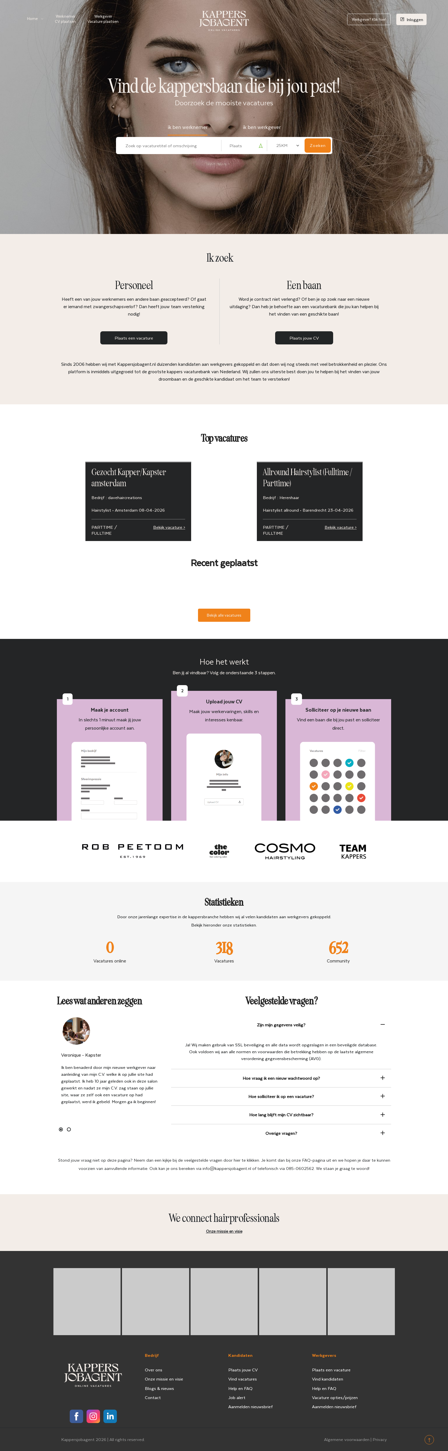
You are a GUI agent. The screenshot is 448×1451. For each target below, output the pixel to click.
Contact (153, 1397)
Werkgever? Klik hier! (369, 19)
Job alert (236, 1397)
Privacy (380, 1439)
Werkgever (103, 18)
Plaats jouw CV (304, 337)
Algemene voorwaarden (346, 1439)
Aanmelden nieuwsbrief (250, 1406)
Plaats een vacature (134, 337)
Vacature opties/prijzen (335, 1397)
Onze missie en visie (164, 1379)
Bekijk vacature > (169, 527)
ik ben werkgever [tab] (262, 127)
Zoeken (318, 145)
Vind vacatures (242, 1379)
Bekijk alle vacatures (224, 615)
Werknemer (65, 18)
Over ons (153, 1370)
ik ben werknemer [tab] (187, 127)
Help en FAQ (240, 1388)
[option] (110, 1062)
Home (32, 18)
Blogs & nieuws (159, 1388)
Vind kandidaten (327, 1379)
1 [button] (61, 1129)
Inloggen (411, 19)
